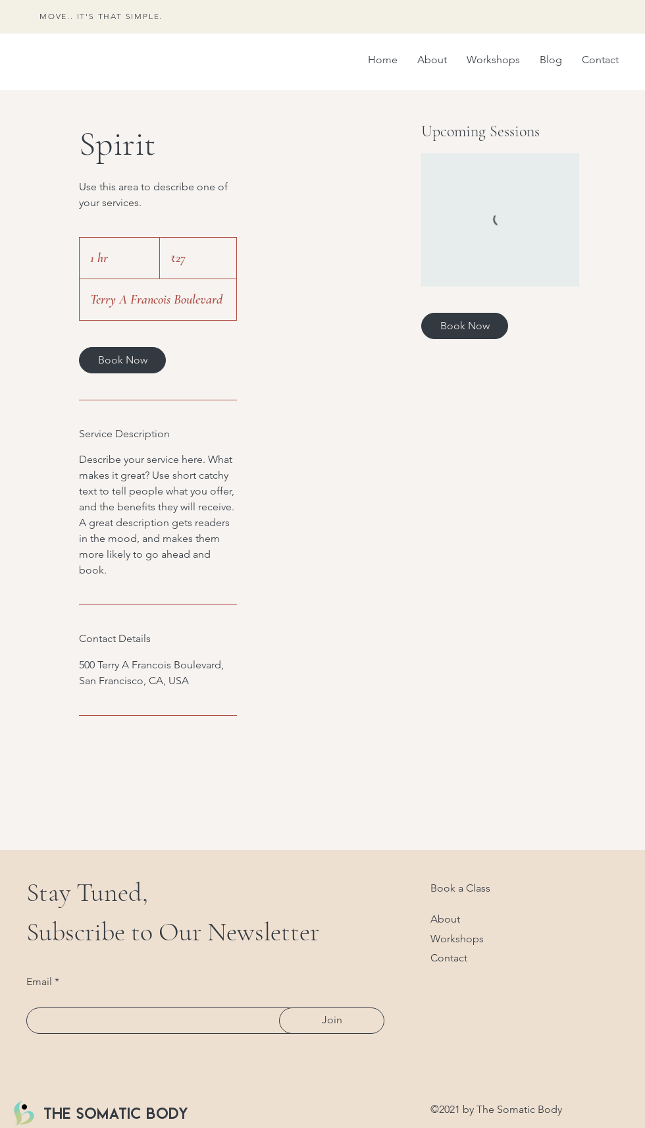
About (445, 919)
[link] (122, 360)
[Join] (331, 1020)
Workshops (457, 938)
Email (39, 982)
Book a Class (460, 888)
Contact (448, 958)
